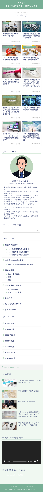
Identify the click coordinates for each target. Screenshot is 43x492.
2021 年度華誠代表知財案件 (18, 249)
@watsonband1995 (14, 475)
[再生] (5, 461)
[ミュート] (34, 461)
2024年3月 (9, 329)
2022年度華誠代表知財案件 (18, 252)
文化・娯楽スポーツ (13, 304)
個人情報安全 (13, 290)
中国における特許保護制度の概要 (20, 264)
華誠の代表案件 (11, 245)
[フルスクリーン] (38, 461)
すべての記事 (10, 310)
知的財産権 (9, 270)
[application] (21, 452)
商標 (9, 277)
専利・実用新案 (14, 274)
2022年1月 (9, 347)
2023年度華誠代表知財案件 (18, 255)
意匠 (9, 280)
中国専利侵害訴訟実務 (14, 260)
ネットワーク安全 (14, 292)
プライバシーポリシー (27, 486)
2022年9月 (9, 341)
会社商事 (8, 298)
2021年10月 (10, 358)
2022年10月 (10, 335)
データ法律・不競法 (13, 285)
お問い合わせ (13, 486)
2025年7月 (9, 323)
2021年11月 (10, 352)
